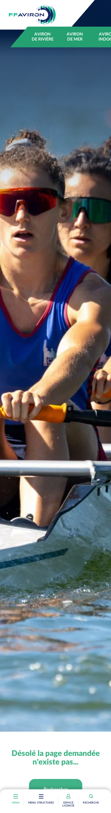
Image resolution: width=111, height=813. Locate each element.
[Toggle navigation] (41, 797)
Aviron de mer (75, 36)
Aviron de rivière (43, 36)
